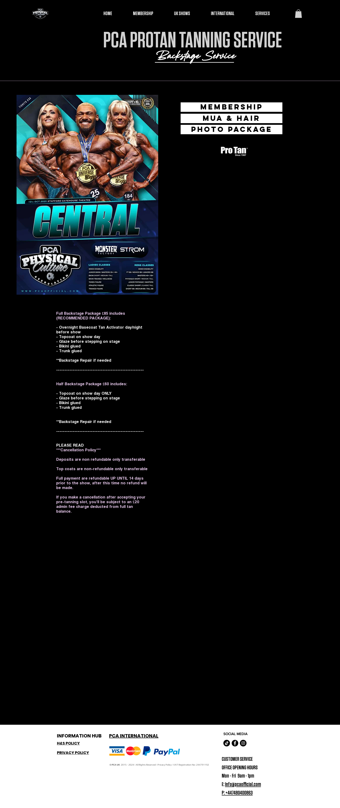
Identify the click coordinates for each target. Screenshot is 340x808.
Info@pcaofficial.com (243, 784)
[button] (298, 13)
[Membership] (231, 107)
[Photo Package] (231, 129)
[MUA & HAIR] (231, 118)
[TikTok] (226, 743)
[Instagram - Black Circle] (243, 743)
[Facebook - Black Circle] (235, 743)
